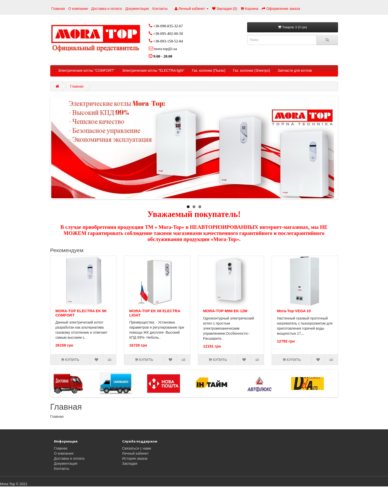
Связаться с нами (136, 448)
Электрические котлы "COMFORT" (86, 70)
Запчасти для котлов (295, 70)
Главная (58, 9)
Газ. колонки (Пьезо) (208, 70)
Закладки (130, 463)
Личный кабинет (135, 453)
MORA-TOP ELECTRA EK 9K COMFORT (81, 313)
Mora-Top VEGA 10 (294, 311)
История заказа (135, 458)
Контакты (160, 9)
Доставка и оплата (106, 9)
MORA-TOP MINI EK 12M (225, 311)
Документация (137, 9)
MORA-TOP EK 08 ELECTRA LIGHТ (154, 313)
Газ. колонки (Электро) (251, 70)
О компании (78, 9)
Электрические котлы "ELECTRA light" (153, 70)
